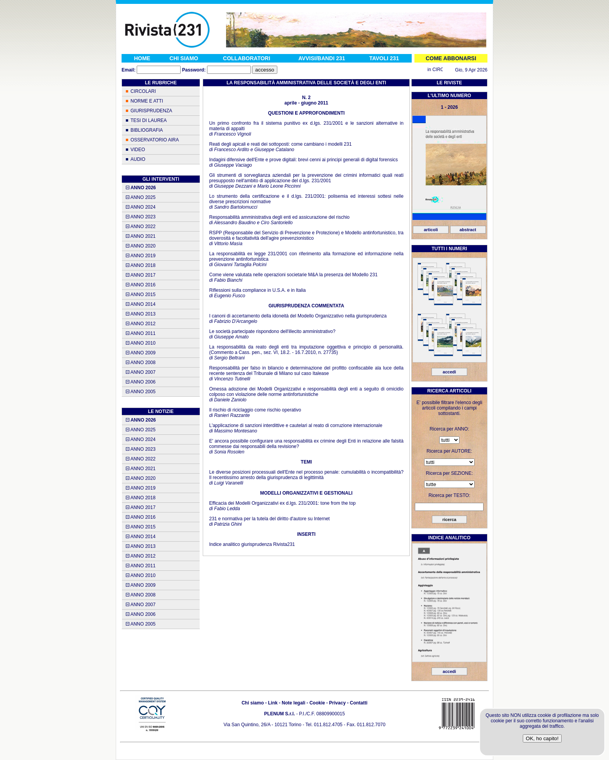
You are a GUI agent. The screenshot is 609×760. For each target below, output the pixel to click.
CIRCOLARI (143, 91)
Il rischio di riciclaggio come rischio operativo (255, 410)
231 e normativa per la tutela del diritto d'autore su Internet (269, 518)
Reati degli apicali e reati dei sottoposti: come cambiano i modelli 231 (280, 144)
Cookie (317, 703)
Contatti (358, 703)
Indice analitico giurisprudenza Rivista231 (252, 544)
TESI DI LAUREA (148, 120)
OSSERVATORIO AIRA (154, 140)
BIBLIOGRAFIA (146, 130)
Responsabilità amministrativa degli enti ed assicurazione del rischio (279, 217)
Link (273, 703)
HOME (142, 58)
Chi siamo (253, 703)
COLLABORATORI (246, 58)
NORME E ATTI (146, 101)
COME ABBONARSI (451, 58)
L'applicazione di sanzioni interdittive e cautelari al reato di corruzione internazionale (295, 425)
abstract (467, 229)
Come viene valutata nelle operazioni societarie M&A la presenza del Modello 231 (293, 274)
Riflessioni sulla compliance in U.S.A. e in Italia (257, 290)
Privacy (337, 703)
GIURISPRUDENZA (151, 110)
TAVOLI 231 (384, 58)
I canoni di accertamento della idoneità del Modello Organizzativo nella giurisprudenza (297, 316)
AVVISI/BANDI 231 (321, 58)
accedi (449, 372)
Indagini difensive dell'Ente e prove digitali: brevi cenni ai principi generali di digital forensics (303, 159)
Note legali (293, 703)
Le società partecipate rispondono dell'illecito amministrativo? (272, 331)
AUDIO (137, 159)
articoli (431, 229)
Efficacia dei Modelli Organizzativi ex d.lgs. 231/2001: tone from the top (282, 503)
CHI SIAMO (183, 58)
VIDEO (137, 149)
